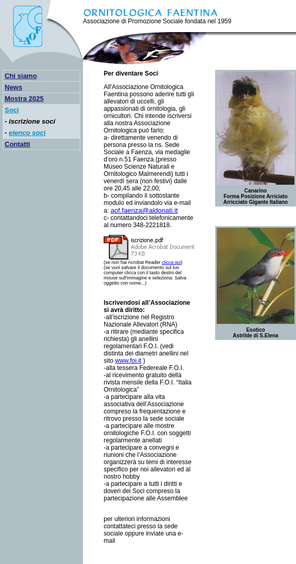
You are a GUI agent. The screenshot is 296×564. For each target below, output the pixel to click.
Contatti (17, 144)
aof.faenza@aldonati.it (144, 210)
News (13, 87)
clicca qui (171, 262)
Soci (12, 110)
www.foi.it (128, 360)
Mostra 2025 (24, 98)
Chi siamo (21, 76)
